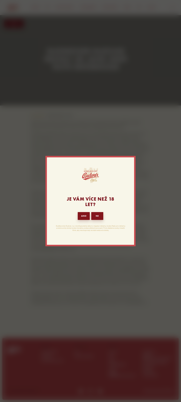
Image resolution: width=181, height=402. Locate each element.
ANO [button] (83, 216)
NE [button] (97, 216)
